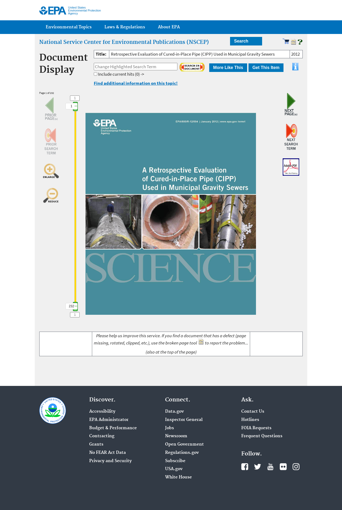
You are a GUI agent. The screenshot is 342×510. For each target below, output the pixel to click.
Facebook (244, 466)
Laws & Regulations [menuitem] (124, 27)
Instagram (296, 466)
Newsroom (176, 436)
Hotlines (250, 419)
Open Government (184, 444)
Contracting (101, 436)
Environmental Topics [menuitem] (69, 27)
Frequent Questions (261, 436)
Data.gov (174, 411)
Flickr (283, 466)
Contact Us (252, 411)
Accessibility (102, 411)
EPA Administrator (109, 419)
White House (178, 477)
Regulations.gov (182, 452)
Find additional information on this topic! (136, 83)
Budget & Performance (113, 428)
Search (241, 41)
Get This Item (265, 67)
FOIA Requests (256, 428)
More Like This (228, 67)
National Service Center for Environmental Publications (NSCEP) (124, 42)
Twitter (257, 466)
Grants (96, 444)
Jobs (169, 428)
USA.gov (173, 469)
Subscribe (175, 461)
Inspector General (184, 419)
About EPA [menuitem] (169, 27)
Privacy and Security (110, 461)
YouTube (270, 466)
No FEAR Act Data (107, 452)
